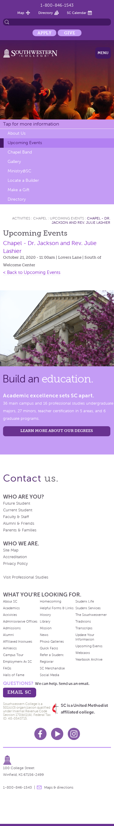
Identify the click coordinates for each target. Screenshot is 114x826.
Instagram (74, 734)
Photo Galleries (52, 641)
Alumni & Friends (18, 523)
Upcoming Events (25, 142)
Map (20, 13)
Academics (11, 608)
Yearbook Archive (88, 659)
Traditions (83, 621)
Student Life (84, 601)
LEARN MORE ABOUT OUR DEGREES (56, 430)
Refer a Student (52, 655)
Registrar (47, 661)
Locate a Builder (23, 180)
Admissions (12, 628)
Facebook (40, 734)
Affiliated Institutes (17, 641)
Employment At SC (17, 661)
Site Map (11, 550)
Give (69, 32)
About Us (17, 133)
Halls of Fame (13, 675)
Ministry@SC (19, 171)
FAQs (7, 668)
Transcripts (83, 628)
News (44, 635)
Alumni (8, 635)
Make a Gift (18, 190)
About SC (10, 601)
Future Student (16, 503)
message (39, 787)
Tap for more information (31, 123)
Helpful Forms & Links (57, 608)
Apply (44, 32)
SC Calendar (76, 13)
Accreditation (15, 557)
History (45, 615)
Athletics (10, 648)
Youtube (57, 734)
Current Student (17, 510)
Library (45, 621)
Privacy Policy (15, 564)
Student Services (88, 608)
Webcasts (82, 653)
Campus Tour (13, 655)
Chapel (40, 218)
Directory (45, 13)
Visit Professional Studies (25, 577)
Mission (46, 628)
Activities (21, 218)
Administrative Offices (20, 621)
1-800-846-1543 (57, 5)
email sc (19, 692)
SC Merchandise (52, 668)
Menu (103, 53)
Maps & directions (58, 787)
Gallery (14, 161)
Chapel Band (20, 152)
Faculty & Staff (16, 517)
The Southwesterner (91, 615)
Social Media (49, 675)
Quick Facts (49, 648)
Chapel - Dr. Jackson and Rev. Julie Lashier (81, 220)
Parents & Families (19, 530)
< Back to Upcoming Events (31, 272)
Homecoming (50, 601)
